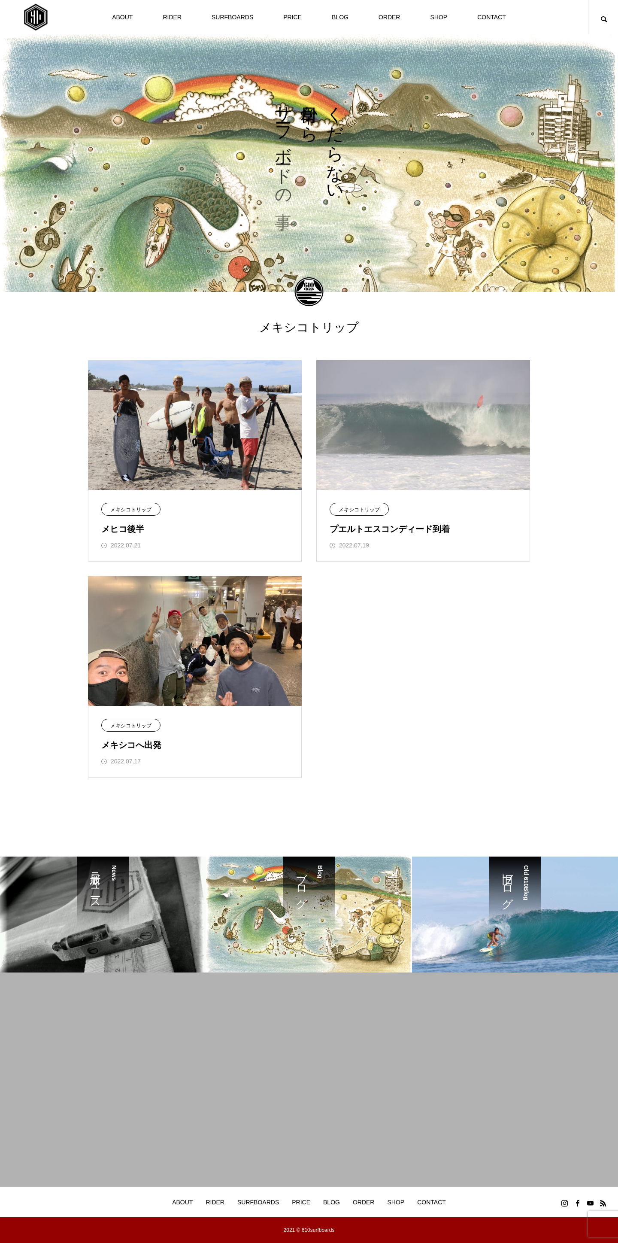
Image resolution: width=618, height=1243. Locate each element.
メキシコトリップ (130, 510)
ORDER (389, 17)
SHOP (438, 17)
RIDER (172, 17)
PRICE (292, 17)
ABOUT (122, 17)
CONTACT (491, 17)
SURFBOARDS (232, 17)
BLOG (340, 17)
